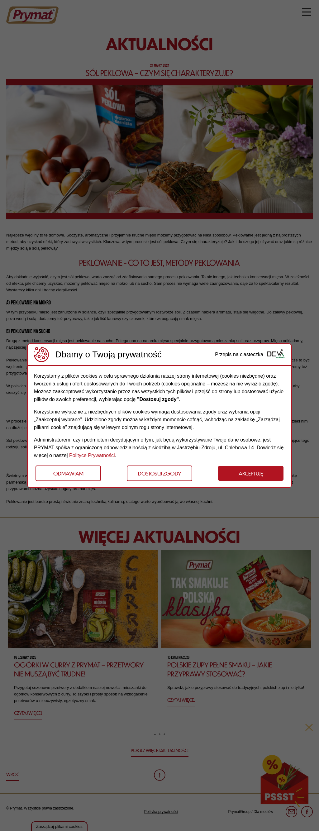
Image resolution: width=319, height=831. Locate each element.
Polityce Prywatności (92, 455)
